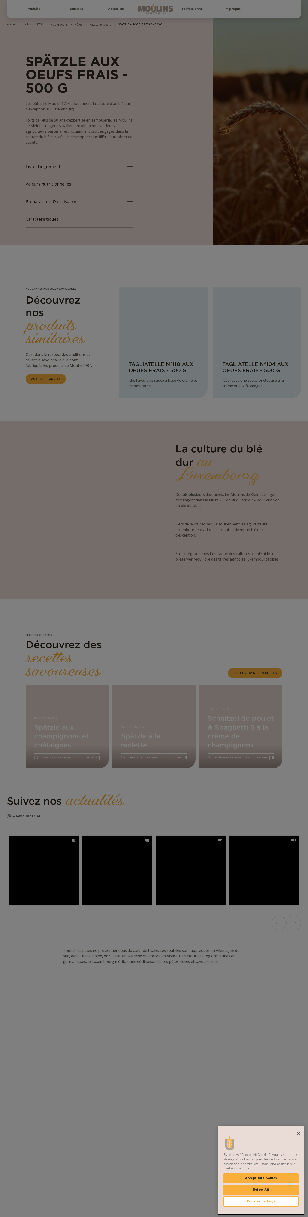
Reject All (261, 1189)
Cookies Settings (261, 1201)
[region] (261, 1170)
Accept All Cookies (261, 1178)
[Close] (298, 1133)
